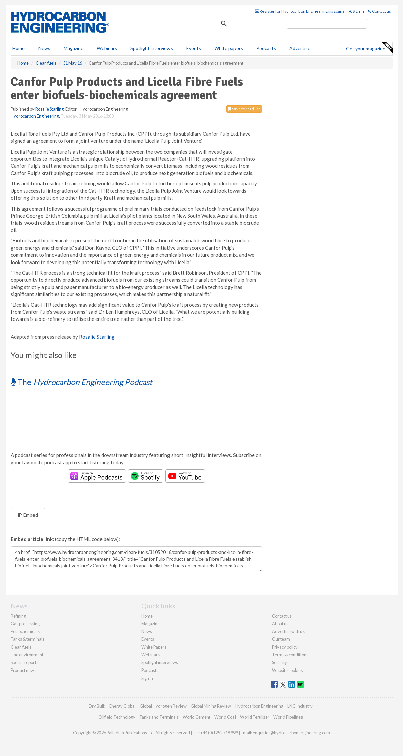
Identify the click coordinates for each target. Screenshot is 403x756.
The (81, 382)
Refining (18, 616)
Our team (281, 639)
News (146, 631)
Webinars (107, 48)
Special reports (24, 662)
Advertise (299, 48)
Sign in (356, 11)
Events (193, 48)
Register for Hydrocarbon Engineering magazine (300, 11)
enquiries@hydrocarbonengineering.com (291, 732)
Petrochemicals (25, 631)
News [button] (44, 48)
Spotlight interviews (151, 48)
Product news (23, 670)
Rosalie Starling (49, 109)
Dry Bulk (97, 706)
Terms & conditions (290, 654)
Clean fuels (21, 647)
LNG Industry (300, 706)
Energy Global (122, 706)
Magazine (73, 48)
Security (279, 662)
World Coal (225, 717)
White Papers (153, 647)
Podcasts (266, 48)
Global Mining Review (211, 706)
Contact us (379, 11)
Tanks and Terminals (159, 717)
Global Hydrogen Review (163, 706)
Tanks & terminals (27, 639)
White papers (228, 48)
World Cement (196, 717)
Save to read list (244, 108)
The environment (27, 654)
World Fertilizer (254, 717)
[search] (327, 24)
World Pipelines (288, 717)
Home (18, 48)
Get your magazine (369, 47)
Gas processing (25, 623)
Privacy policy (285, 647)
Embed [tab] (28, 515)
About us (280, 623)
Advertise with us (288, 631)
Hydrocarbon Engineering (35, 116)
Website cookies (287, 670)
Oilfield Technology (116, 717)
